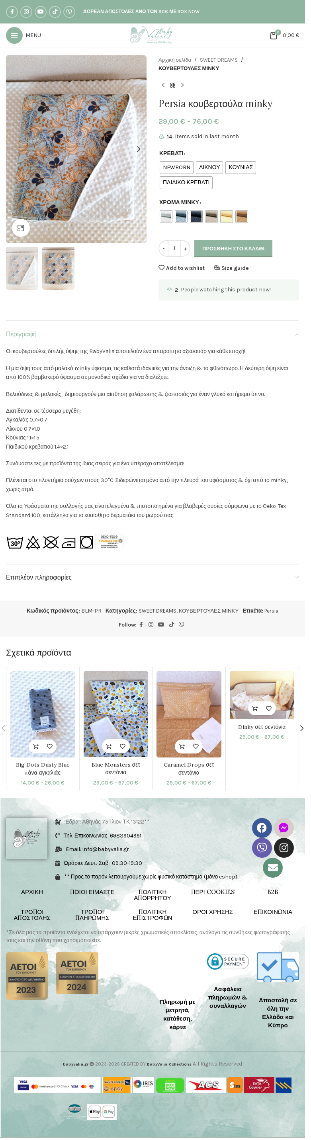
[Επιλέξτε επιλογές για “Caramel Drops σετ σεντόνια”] (182, 747)
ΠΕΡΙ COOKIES (213, 892)
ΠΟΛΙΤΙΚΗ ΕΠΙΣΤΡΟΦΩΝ (152, 915)
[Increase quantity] (185, 249)
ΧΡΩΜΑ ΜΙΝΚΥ (179, 202)
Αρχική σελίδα (175, 59)
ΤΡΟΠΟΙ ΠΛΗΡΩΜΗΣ (92, 915)
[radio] (176, 168)
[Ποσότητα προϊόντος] (174, 249)
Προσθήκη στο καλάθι (233, 249)
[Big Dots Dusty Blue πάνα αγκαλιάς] (42, 715)
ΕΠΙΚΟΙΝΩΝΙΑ (273, 912)
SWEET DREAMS (221, 59)
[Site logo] (152, 34)
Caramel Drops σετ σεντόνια (189, 769)
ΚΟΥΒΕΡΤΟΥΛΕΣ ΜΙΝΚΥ (190, 68)
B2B (272, 892)
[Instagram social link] (26, 12)
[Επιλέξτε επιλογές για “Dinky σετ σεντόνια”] (255, 709)
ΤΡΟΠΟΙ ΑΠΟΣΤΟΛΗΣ (32, 915)
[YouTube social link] (41, 12)
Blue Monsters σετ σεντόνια (116, 769)
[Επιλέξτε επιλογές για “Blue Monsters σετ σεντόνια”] (109, 746)
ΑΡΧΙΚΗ (32, 892)
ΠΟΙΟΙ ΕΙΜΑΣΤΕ (92, 892)
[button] (14, 149)
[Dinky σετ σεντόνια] (262, 696)
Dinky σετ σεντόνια (262, 727)
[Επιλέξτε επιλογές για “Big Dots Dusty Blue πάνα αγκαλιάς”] (36, 747)
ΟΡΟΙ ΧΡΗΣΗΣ (212, 912)
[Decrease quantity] (163, 249)
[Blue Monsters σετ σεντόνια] (116, 715)
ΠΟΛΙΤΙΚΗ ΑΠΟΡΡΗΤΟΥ (152, 895)
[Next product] (182, 86)
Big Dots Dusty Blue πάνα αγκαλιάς (43, 769)
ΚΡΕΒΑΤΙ (171, 153)
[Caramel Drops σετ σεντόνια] (188, 715)
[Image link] (27, 976)
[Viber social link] (69, 12)
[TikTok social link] (55, 12)
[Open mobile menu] (23, 35)
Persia (274, 611)
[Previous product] (163, 86)
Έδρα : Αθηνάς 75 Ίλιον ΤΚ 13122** (107, 822)
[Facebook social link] (12, 12)
